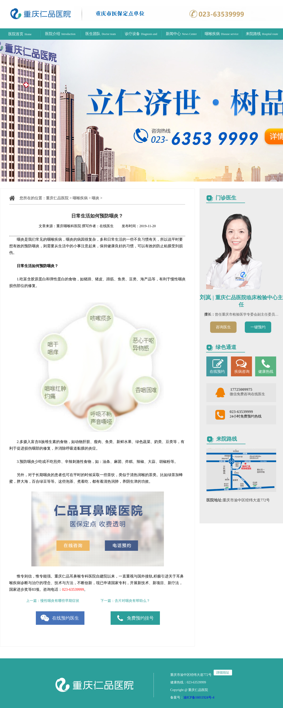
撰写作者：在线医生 (98, 226)
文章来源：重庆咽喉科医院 (60, 226)
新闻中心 (181, 34)
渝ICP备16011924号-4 (198, 697)
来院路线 (262, 34)
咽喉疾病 (221, 34)
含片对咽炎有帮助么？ (132, 601)
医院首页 (19, 34)
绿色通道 (226, 347)
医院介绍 (60, 34)
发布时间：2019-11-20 (135, 226)
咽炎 (95, 198)
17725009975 (241, 389)
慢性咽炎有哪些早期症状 (59, 601)
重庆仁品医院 (57, 198)
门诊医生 (226, 198)
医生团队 (100, 34)
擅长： (209, 314)
